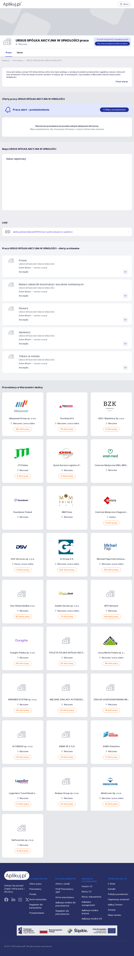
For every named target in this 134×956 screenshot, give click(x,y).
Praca (9, 52)
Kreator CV (87, 886)
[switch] (114, 109)
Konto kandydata (37, 899)
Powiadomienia (36, 913)
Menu (124, 4)
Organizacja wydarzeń (118, 899)
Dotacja (111, 909)
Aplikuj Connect (115, 904)
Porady (32, 894)
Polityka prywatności (118, 894)
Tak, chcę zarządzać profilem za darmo (112, 44)
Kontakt (112, 889)
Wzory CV (86, 891)
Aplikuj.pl (6, 60)
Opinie (20, 52)
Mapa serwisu (114, 915)
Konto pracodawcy (64, 897)
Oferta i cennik (62, 883)
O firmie (111, 883)
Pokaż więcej (122, 81)
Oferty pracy (35, 883)
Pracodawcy (17, 60)
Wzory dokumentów (91, 896)
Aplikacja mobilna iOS (92, 918)
